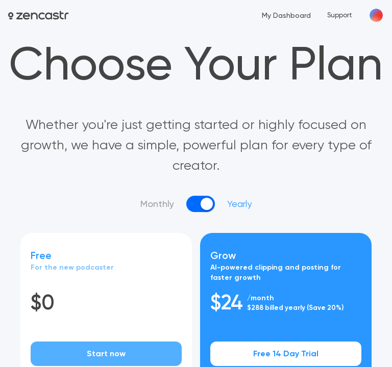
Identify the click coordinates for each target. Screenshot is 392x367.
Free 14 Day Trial (285, 353)
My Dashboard (286, 15)
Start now (106, 353)
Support (339, 15)
